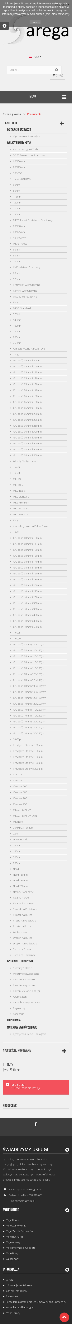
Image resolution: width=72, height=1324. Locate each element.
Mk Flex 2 (17, 484)
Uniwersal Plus (21, 839)
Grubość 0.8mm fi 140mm (27, 561)
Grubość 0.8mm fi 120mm (27, 549)
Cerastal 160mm (21, 786)
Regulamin (12, 1296)
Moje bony (12, 1253)
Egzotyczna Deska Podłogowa (29, 1034)
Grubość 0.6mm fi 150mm (27, 396)
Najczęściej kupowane (17, 1050)
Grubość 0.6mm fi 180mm (27, 408)
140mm (16, 320)
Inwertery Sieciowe (23, 979)
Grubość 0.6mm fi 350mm (27, 437)
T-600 (15, 532)
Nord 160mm (20, 874)
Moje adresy (13, 1242)
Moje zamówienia (16, 1225)
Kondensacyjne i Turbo (25, 149)
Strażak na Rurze (22, 915)
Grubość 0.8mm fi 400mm (27, 443)
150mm (16, 214)
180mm (16, 331)
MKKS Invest (19, 243)
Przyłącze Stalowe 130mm (27, 745)
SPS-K (16, 314)
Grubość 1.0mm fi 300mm (27, 603)
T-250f (16, 473)
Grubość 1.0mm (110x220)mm (29, 709)
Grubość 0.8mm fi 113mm (27, 544)
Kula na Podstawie (23, 903)
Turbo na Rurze (21, 949)
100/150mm (19, 173)
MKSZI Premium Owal (24, 815)
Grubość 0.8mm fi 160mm (27, 573)
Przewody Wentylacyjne (26, 284)
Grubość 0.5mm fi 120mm (27, 378)
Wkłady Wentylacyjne (24, 296)
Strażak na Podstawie (24, 909)
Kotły (15, 302)
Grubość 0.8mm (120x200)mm (29, 656)
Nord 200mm (20, 886)
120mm (16, 202)
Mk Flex (16, 479)
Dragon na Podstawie (24, 943)
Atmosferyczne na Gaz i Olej (29, 348)
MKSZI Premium (21, 810)
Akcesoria (18, 1014)
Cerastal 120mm (21, 780)
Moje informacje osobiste (21, 1247)
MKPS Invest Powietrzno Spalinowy (32, 220)
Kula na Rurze (20, 897)
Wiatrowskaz (19, 932)
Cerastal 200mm (21, 798)
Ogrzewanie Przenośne (26, 136)
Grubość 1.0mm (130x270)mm (29, 733)
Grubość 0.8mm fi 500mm (27, 455)
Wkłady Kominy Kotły (19, 143)
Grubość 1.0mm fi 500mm (27, 627)
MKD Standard (20, 508)
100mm (16, 261)
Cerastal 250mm (21, 804)
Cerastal (17, 774)
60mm (16, 184)
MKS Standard (20, 496)
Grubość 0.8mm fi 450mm (27, 449)
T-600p (16, 739)
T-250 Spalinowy (21, 179)
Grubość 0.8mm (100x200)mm (29, 644)
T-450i (16, 467)
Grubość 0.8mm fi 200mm (27, 585)
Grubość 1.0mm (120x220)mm (29, 721)
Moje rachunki (14, 1236)
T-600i (16, 632)
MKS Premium (20, 502)
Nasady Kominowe (23, 892)
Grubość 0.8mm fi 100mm (27, 538)
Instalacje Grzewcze (19, 130)
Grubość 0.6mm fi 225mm (27, 419)
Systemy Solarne (22, 968)
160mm (16, 325)
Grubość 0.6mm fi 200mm (27, 414)
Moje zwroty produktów (19, 1231)
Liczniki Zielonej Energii (26, 991)
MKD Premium (20, 514)
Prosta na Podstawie (24, 920)
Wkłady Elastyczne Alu (25, 461)
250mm (16, 343)
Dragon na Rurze (22, 937)
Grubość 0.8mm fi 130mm (27, 555)
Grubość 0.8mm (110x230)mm (29, 668)
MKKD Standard (21, 308)
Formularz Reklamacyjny (19, 1307)
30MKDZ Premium (22, 827)
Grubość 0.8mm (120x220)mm (29, 674)
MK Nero (17, 821)
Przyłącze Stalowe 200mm (27, 768)
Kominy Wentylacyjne (24, 290)
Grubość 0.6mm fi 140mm (27, 390)
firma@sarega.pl (25, 1201)
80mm (16, 190)
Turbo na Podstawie (24, 955)
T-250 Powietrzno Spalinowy (28, 155)
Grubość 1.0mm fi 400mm (27, 615)
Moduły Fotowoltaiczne (25, 973)
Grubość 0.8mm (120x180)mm (29, 650)
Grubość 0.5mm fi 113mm (27, 372)
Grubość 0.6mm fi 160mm (27, 402)
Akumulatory (19, 996)
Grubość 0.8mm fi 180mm (27, 579)
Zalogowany (12, 1259)
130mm (16, 208)
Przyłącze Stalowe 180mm (27, 762)
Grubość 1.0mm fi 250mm (27, 597)
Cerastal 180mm (21, 792)
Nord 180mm (20, 880)
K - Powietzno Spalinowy (26, 267)
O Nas (9, 1279)
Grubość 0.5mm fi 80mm (26, 360)
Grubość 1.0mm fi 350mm (27, 609)
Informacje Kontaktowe (19, 1285)
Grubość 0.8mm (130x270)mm (29, 686)
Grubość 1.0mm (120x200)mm (29, 703)
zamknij (35, 22)
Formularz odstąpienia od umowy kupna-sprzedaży (36, 1302)
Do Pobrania (14, 1020)
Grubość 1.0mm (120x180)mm (29, 697)
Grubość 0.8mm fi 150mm (27, 567)
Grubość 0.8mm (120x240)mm (29, 680)
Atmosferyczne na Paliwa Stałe (30, 526)
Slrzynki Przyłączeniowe (26, 1002)
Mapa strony (13, 1313)
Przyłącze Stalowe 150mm (27, 751)
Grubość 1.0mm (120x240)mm (29, 727)
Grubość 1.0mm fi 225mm (27, 591)
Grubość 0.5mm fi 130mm (27, 384)
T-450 (15, 354)
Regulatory (18, 1008)
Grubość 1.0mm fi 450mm (27, 621)
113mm (16, 196)
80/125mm (18, 167)
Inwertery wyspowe (23, 985)
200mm (16, 337)
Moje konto (11, 1210)
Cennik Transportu (16, 1290)
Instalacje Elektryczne (20, 961)
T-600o (16, 638)
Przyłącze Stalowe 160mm (27, 757)
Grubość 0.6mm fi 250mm (27, 425)
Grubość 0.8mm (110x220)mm (29, 662)
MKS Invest (18, 490)
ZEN (15, 833)
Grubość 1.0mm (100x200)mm (29, 692)
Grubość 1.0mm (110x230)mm (29, 715)
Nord (15, 869)
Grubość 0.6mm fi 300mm (27, 431)
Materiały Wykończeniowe (22, 1028)
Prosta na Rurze (21, 926)
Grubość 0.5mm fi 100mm (27, 366)
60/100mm (18, 161)
